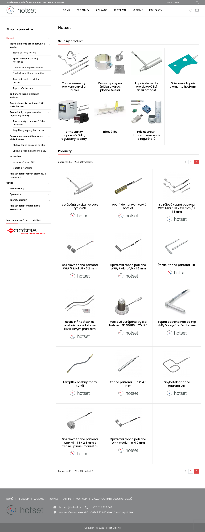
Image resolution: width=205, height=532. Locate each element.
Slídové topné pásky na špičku (29, 145)
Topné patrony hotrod (24, 52)
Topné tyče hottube (23, 88)
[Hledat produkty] (179, 2)
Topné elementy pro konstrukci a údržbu (27, 45)
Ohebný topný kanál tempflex (28, 73)
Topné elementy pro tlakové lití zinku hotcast (27, 105)
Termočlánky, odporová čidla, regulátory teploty (25, 114)
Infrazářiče (16, 156)
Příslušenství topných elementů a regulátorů (28, 175)
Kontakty (155, 10)
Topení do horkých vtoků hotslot (26, 81)
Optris (9, 183)
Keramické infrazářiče (24, 162)
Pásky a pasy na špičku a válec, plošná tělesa (27, 138)
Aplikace (101, 10)
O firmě (138, 10)
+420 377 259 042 (101, 507)
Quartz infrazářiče (22, 168)
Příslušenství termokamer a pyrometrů (25, 207)
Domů (66, 10)
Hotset (10, 38)
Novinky (53, 498)
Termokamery (17, 188)
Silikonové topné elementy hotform (24, 96)
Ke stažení (120, 10)
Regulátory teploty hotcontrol (28, 130)
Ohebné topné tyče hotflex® (28, 67)
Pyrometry (15, 194)
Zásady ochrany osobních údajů (112, 498)
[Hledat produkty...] (196, 2)
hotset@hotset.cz (70, 507)
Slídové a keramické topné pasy (29, 151)
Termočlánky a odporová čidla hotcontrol (29, 123)
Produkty (83, 10)
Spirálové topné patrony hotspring (25, 60)
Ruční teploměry (19, 200)
